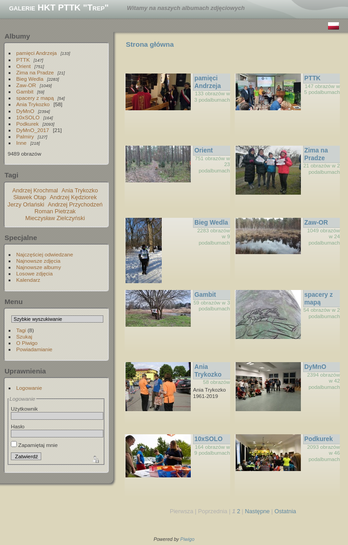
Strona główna (150, 44)
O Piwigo (27, 343)
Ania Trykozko (33, 104)
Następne (257, 511)
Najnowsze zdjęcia (38, 261)
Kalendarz (28, 280)
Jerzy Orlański (26, 204)
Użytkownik (24, 409)
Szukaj (24, 336)
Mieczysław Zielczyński (55, 218)
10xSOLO (28, 117)
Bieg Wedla (30, 79)
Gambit (25, 91)
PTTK (23, 60)
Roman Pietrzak (55, 211)
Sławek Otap (29, 197)
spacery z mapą (35, 98)
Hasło (17, 426)
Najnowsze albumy (38, 267)
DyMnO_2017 (32, 130)
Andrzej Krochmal (35, 190)
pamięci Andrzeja (36, 53)
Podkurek (27, 124)
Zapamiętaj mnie (34, 445)
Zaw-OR (26, 85)
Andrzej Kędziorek (73, 197)
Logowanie (29, 388)
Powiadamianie (34, 349)
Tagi (21, 330)
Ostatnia (285, 511)
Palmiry (25, 136)
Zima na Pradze (35, 72)
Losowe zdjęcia (34, 273)
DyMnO (25, 111)
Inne (21, 143)
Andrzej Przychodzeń (75, 204)
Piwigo (187, 539)
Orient (23, 66)
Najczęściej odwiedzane (44, 254)
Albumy (17, 36)
